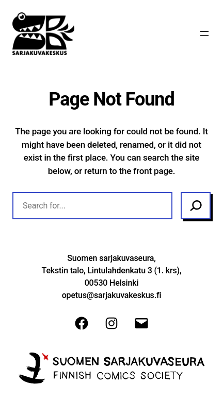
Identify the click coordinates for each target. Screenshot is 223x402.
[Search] (196, 205)
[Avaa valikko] (204, 33)
